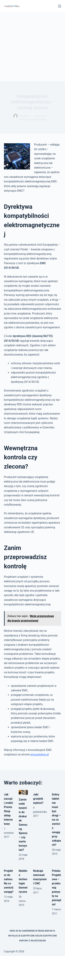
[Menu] (59, 6)
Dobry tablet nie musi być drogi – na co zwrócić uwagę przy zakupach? (56, 819)
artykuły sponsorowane (32, 119)
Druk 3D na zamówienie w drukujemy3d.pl (32, 931)
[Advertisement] (32, 46)
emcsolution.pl (40, 754)
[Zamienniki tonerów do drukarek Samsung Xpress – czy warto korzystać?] (23, 792)
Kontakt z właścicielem (32, 940)
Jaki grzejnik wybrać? (38, 799)
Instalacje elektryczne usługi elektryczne (32, 936)
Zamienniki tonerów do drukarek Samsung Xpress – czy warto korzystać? (23, 825)
